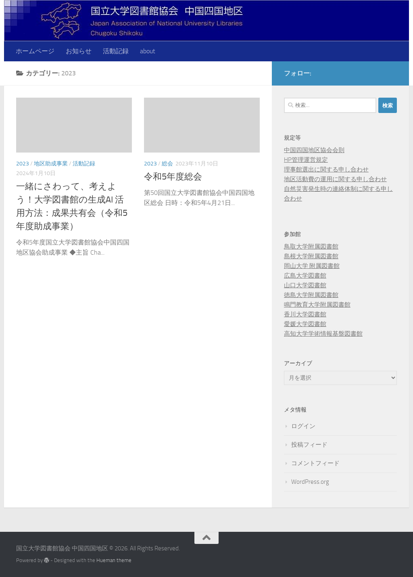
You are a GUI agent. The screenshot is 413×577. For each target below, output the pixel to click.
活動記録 (116, 51)
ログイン (303, 426)
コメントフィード (315, 463)
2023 (22, 163)
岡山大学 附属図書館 (312, 266)
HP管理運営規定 (306, 159)
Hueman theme (113, 560)
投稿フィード (309, 444)
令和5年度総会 (173, 176)
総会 (167, 163)
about (147, 51)
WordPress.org (310, 481)
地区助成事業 (51, 163)
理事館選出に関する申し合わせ (326, 169)
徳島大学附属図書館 (311, 295)
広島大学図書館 (305, 275)
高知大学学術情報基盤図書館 (323, 333)
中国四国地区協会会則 (314, 150)
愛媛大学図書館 (305, 324)
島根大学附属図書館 (311, 256)
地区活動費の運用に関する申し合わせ (335, 179)
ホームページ (35, 51)
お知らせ (79, 51)
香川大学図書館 (305, 314)
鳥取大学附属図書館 (311, 246)
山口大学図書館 (305, 285)
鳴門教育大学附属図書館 (317, 304)
